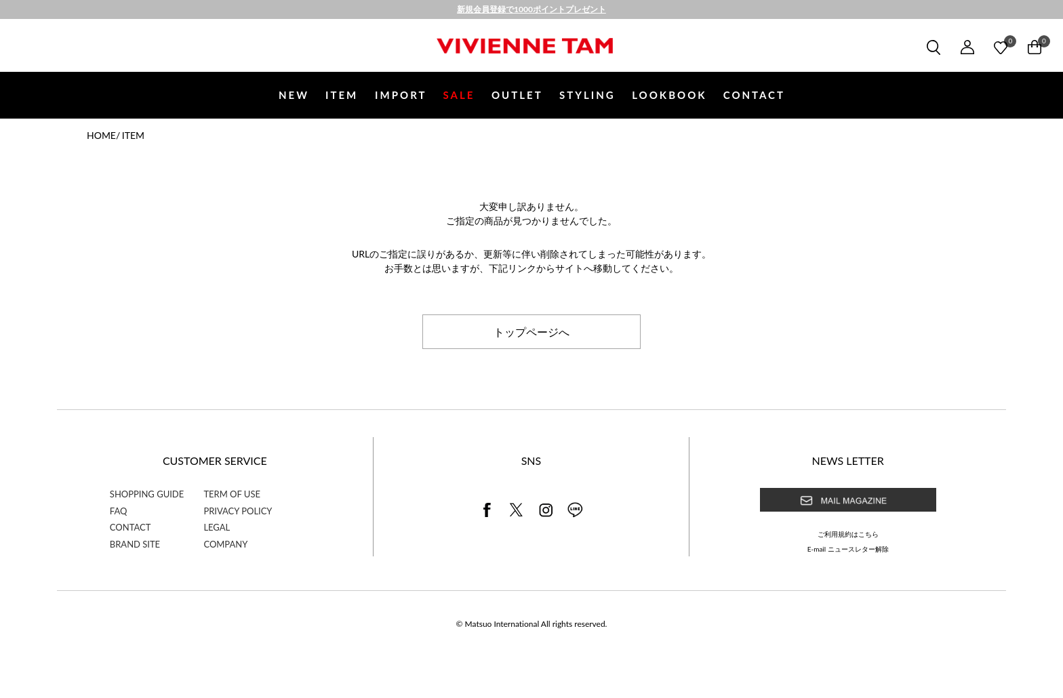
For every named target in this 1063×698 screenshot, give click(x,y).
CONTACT (754, 95)
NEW (294, 95)
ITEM (341, 95)
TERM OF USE (231, 494)
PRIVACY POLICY (237, 511)
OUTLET (517, 95)
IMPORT (400, 95)
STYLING (587, 95)
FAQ (118, 511)
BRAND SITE (135, 544)
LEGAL (216, 527)
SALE (459, 95)
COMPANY (225, 544)
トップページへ (531, 331)
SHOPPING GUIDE (147, 494)
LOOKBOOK (669, 95)
